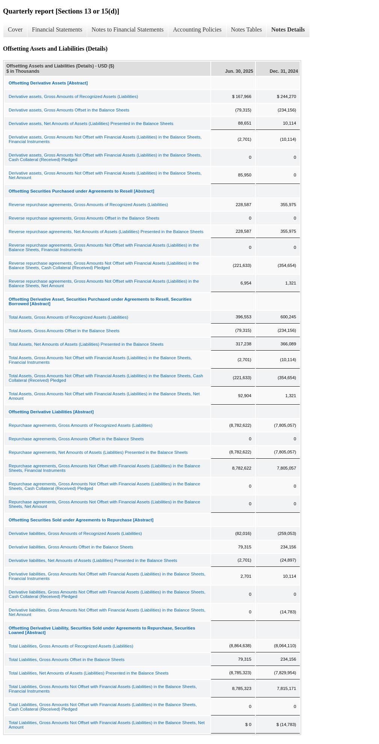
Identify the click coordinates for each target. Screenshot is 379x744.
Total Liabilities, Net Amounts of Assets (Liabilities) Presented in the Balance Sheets (89, 673)
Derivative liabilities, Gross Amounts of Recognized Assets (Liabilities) (75, 533)
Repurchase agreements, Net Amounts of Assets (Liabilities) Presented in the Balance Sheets (98, 452)
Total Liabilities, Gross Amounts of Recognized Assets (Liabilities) (71, 646)
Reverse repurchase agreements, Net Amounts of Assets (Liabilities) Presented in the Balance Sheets (106, 231)
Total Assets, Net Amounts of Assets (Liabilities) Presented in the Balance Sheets (86, 344)
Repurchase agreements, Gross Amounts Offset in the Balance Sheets (76, 439)
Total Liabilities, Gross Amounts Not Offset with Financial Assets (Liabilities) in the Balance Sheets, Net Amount (107, 724)
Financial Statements (57, 29)
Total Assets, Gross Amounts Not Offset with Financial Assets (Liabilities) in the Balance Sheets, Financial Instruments (100, 359)
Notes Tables (246, 29)
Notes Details (288, 29)
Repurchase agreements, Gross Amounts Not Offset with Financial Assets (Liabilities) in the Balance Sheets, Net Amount (104, 504)
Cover (15, 29)
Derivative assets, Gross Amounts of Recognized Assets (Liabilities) (73, 96)
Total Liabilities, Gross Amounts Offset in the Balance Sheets (67, 659)
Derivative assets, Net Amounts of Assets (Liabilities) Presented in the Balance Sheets (91, 123)
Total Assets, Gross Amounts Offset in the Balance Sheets (64, 330)
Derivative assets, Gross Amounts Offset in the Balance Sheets (69, 110)
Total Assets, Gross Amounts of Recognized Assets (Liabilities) (68, 317)
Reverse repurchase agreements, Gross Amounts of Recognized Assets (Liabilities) (88, 204)
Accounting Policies (197, 29)
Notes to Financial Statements (128, 29)
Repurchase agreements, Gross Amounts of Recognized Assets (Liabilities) (81, 425)
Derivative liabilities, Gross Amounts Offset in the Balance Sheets (71, 547)
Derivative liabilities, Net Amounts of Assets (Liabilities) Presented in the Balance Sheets (93, 560)
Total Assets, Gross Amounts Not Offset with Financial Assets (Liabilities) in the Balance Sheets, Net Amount (104, 396)
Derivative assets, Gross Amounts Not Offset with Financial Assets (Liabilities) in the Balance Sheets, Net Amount (105, 175)
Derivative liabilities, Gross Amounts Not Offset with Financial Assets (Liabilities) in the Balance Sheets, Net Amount (107, 612)
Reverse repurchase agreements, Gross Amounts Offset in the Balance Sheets (84, 218)
